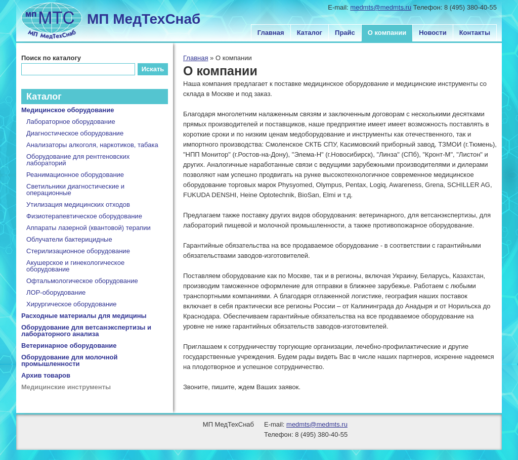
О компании (387, 32)
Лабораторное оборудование (70, 121)
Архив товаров (45, 375)
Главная (270, 32)
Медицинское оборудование (67, 110)
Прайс (345, 32)
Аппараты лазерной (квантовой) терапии (88, 228)
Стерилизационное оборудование (78, 251)
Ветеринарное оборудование (69, 345)
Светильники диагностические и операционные (75, 189)
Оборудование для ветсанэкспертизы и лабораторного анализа (86, 331)
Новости (433, 32)
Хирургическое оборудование (71, 304)
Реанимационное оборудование (75, 174)
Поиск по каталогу (51, 58)
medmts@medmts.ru (380, 7)
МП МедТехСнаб (143, 19)
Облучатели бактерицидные (69, 239)
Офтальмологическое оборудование (82, 281)
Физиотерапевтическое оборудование (84, 216)
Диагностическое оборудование (74, 133)
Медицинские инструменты (66, 387)
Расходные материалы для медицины (84, 315)
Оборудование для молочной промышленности (69, 360)
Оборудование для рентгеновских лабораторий (78, 160)
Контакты (474, 32)
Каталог (309, 32)
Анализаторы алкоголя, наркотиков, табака (92, 145)
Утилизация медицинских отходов (78, 204)
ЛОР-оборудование (55, 292)
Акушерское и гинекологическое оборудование (75, 266)
